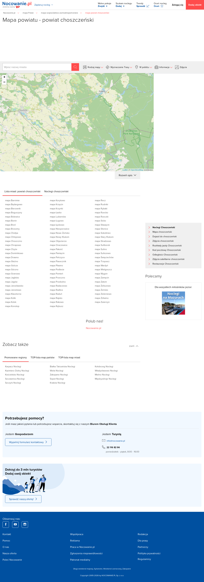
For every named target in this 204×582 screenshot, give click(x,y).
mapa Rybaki (101, 208)
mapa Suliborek (102, 245)
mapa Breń (10, 224)
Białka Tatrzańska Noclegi (62, 366)
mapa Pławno (56, 265)
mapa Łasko (56, 212)
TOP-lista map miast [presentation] (69, 357)
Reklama (75, 540)
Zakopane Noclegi (59, 374)
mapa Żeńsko (101, 289)
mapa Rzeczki (101, 216)
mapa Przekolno (58, 281)
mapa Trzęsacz (102, 261)
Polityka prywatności (149, 553)
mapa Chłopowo (13, 237)
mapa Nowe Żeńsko (59, 233)
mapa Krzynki (56, 208)
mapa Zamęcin (102, 277)
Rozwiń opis (127, 175)
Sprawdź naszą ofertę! (23, 499)
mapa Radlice (56, 289)
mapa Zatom (101, 281)
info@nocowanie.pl (116, 440)
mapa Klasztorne (13, 293)
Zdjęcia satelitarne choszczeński (168, 259)
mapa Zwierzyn (102, 302)
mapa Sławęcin (102, 224)
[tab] (22, 191)
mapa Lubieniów (58, 216)
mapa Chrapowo (13, 245)
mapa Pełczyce (57, 257)
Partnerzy (143, 547)
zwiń (133, 346)
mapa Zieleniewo (103, 293)
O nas (6, 547)
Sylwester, (98, 568)
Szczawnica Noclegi (15, 378)
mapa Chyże (11, 249)
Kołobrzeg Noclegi (104, 366)
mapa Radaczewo (58, 285)
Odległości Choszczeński (165, 254)
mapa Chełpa (11, 233)
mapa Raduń (56, 293)
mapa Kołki (10, 298)
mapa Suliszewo (103, 253)
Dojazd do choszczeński (165, 236)
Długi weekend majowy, (83, 568)
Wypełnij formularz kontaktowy (28, 442)
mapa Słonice (101, 228)
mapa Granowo (12, 273)
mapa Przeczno (57, 277)
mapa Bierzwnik (13, 208)
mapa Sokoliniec (103, 233)
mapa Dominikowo (14, 253)
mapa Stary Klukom (104, 237)
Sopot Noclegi (57, 378)
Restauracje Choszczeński (165, 263)
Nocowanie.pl (93, 328)
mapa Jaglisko (12, 277)
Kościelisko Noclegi (14, 374)
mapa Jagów (11, 281)
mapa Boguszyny (13, 212)
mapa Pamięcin (57, 253)
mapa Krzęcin (56, 204)
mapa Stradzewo (103, 241)
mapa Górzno (11, 269)
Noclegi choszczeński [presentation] (56, 191)
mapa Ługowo (57, 220)
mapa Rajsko (56, 298)
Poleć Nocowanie (12, 559)
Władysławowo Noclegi (106, 370)
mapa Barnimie (12, 200)
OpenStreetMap (137, 170)
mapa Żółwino (102, 298)
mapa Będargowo (13, 204)
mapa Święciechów (104, 257)
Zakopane (126, 568)
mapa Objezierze (58, 241)
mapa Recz (100, 200)
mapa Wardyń (101, 265)
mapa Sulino (101, 249)
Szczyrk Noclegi (13, 382)
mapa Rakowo (57, 302)
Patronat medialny (80, 559)
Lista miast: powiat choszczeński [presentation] (22, 191)
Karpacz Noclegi (13, 366)
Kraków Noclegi (57, 382)
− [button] (4, 82)
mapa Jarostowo (13, 289)
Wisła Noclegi (56, 370)
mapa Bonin (11, 220)
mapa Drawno (12, 257)
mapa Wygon (101, 273)
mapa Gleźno (11, 261)
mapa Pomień (56, 273)
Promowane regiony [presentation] (15, 357)
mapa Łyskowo (57, 224)
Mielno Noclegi (102, 374)
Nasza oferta (9, 553)
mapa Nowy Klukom (59, 237)
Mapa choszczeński (162, 231)
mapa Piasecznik (58, 261)
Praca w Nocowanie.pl (82, 547)
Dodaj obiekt (194, 4)
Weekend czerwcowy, (112, 568)
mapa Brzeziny (12, 228)
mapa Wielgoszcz (103, 269)
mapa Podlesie (57, 269)
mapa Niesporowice (59, 228)
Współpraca (76, 534)
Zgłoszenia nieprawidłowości (86, 553)
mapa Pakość (56, 249)
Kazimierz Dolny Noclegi (17, 370)
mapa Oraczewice (58, 245)
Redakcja (143, 534)
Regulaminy (144, 559)
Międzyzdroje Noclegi (105, 378)
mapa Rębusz (56, 306)
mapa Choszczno (13, 241)
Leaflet (125, 170)
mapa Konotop (12, 306)
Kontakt (7, 534)
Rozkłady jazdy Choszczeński (167, 245)
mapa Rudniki (101, 204)
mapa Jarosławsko (14, 285)
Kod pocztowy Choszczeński (167, 250)
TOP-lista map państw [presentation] (43, 357)
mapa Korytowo (57, 200)
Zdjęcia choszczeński (163, 241)
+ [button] (4, 77)
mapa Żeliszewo (103, 285)
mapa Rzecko (101, 212)
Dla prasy (143, 540)
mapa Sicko (100, 220)
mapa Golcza (11, 265)
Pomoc (6, 540)
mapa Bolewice (12, 216)
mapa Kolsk (10, 302)
